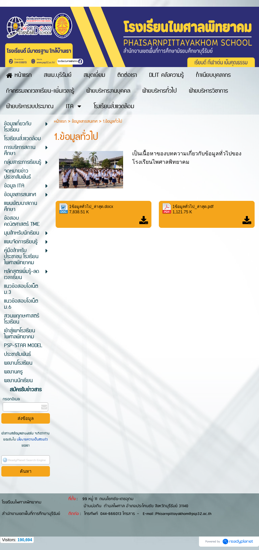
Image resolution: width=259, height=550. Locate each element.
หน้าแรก (60, 121)
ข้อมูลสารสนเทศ (84, 121)
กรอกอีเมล (11, 399)
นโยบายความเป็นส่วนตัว (32, 439)
